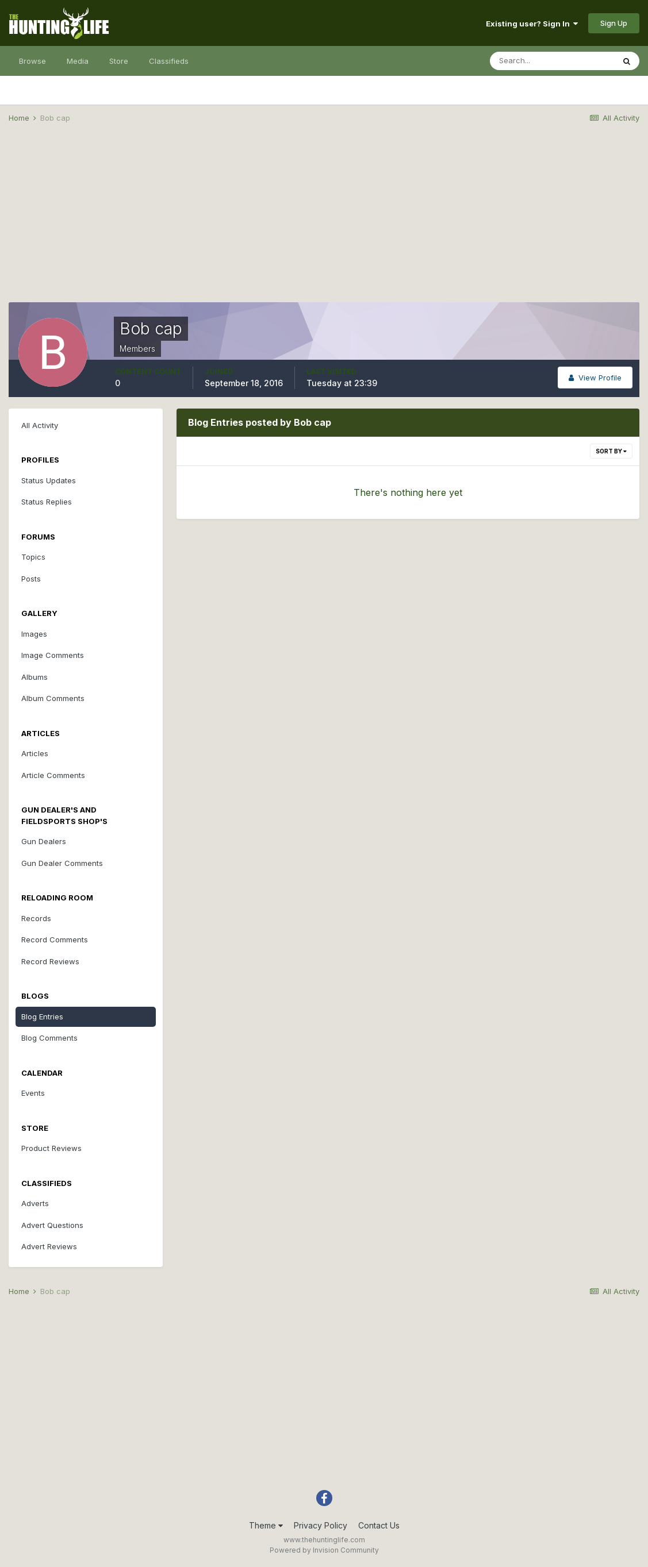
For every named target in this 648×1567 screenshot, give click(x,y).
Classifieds (169, 61)
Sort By (611, 451)
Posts (31, 578)
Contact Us (379, 1525)
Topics (33, 556)
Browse (32, 61)
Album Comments (53, 698)
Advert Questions (52, 1225)
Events (33, 1093)
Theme (266, 1525)
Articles (34, 753)
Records (36, 918)
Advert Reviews (49, 1246)
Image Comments (52, 655)
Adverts (35, 1203)
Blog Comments (49, 1037)
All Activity (39, 425)
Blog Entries (42, 1016)
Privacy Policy (320, 1525)
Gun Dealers (43, 841)
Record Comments (54, 939)
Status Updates (48, 480)
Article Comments (53, 775)
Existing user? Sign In (532, 23)
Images (34, 633)
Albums (34, 677)
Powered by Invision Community (324, 1550)
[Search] (552, 61)
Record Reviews (50, 961)
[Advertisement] (324, 221)
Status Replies (46, 501)
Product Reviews (51, 1148)
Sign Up (613, 23)
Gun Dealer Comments (62, 863)
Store (118, 61)
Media (78, 61)
